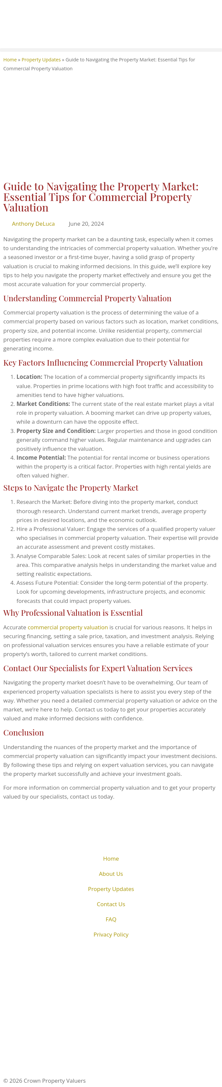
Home (10, 59)
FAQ (111, 919)
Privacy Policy (110, 934)
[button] (111, 50)
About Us (111, 873)
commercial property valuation (68, 627)
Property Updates (41, 59)
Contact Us (111, 904)
